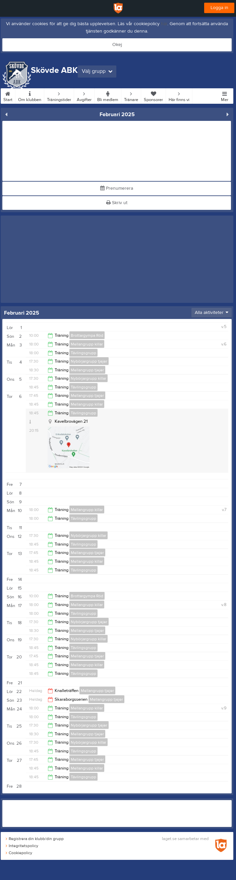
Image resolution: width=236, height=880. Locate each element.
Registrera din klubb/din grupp (35, 838)
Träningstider (59, 95)
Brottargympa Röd (87, 335)
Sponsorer (153, 95)
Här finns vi (179, 95)
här (164, 24)
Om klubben (29, 95)
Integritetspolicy (22, 845)
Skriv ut (116, 203)
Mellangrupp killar (87, 344)
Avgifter (84, 95)
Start (7, 95)
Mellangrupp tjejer (87, 370)
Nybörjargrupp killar (88, 378)
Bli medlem (107, 95)
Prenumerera (116, 188)
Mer (224, 95)
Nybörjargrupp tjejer (89, 361)
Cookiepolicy (19, 852)
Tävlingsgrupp (83, 353)
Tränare (131, 95)
